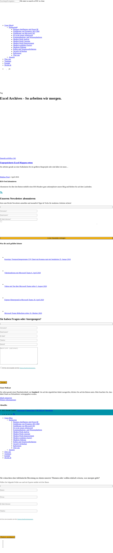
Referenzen (17, 449)
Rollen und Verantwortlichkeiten (24, 445)
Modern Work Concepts (21, 437)
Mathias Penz (5, 177)
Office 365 (12, 158)
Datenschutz (30, 414)
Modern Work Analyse (21, 435)
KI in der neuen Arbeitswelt (23, 431)
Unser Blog (8, 421)
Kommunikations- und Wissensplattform (27, 433)
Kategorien (13, 423)
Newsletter (49, 414)
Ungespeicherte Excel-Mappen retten (16, 163)
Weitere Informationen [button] (8, 403)
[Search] (10, 1)
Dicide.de (7, 461)
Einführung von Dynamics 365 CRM (26, 427)
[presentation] (17, 230)
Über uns (16, 451)
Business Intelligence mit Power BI (25, 425)
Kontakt (7, 459)
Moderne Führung (19, 443)
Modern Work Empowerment (23, 439)
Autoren (12, 453)
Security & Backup (20, 447)
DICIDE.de (40, 414)
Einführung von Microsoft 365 (24, 429)
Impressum (21, 414)
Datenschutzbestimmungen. (28, 371)
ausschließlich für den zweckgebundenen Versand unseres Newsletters (72, 223)
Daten (2, 158)
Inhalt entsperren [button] (6, 401)
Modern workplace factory (22, 441)
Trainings (7, 457)
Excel (6, 158)
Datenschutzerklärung (39, 223)
